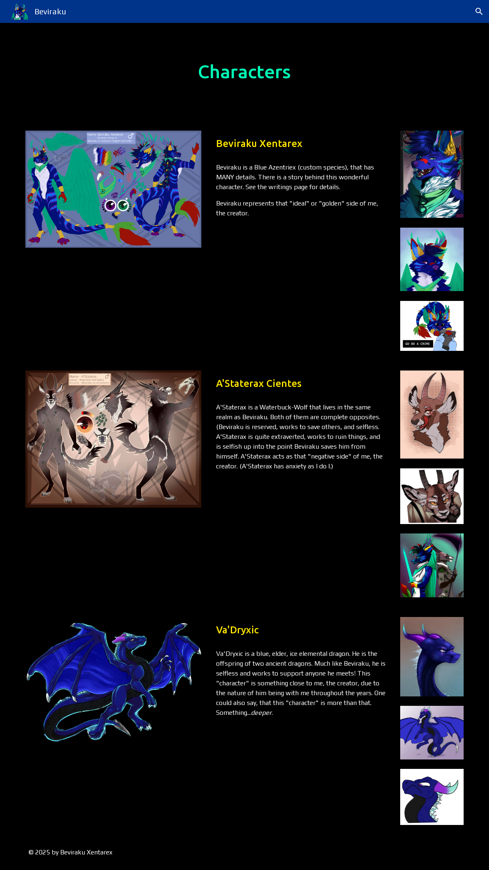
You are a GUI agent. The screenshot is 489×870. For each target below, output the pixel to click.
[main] (244, 72)
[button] (479, 11)
